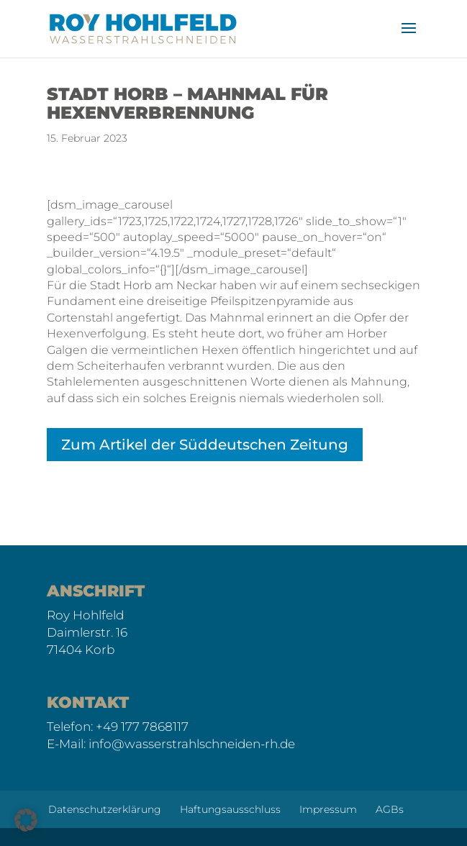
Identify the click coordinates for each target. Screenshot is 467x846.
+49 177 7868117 (142, 726)
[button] (26, 820)
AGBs (390, 809)
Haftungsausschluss (230, 809)
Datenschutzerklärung (104, 809)
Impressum (328, 809)
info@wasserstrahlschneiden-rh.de (192, 744)
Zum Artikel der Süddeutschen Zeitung (204, 444)
